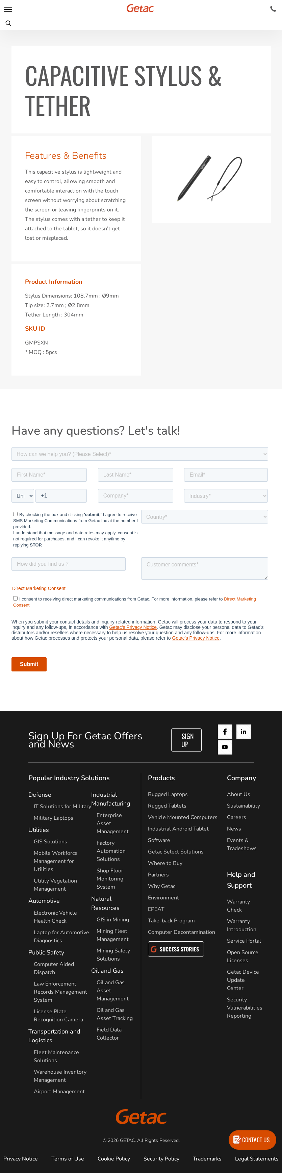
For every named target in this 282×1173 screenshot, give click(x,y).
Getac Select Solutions (176, 852)
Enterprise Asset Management (113, 823)
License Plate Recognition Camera (58, 1015)
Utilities (38, 830)
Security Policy (161, 1159)
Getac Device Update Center (243, 980)
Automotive (44, 901)
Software (159, 840)
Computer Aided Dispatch (54, 968)
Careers (236, 817)
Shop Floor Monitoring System (110, 879)
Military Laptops (53, 818)
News (234, 829)
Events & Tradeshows (242, 844)
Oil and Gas (107, 971)
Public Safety (46, 952)
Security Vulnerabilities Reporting (244, 1008)
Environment (163, 897)
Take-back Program (171, 920)
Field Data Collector (109, 1034)
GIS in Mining (113, 919)
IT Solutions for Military (62, 806)
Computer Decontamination (181, 932)
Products (161, 778)
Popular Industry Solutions (69, 778)
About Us (238, 794)
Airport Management (59, 1091)
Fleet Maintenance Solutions (56, 1056)
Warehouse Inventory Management (60, 1076)
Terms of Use (67, 1159)
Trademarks (207, 1159)
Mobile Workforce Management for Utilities (56, 861)
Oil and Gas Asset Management (113, 990)
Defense (39, 795)
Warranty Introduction (241, 925)
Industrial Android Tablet (178, 829)
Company (241, 778)
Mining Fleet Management (113, 935)
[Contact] (273, 9)
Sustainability (243, 806)
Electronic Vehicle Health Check (55, 917)
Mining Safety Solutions (113, 955)
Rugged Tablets (167, 806)
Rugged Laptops (168, 794)
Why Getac (161, 886)
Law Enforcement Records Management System (60, 992)
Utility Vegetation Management (55, 885)
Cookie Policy (114, 1159)
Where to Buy (165, 863)
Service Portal (244, 941)
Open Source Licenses (242, 956)
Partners (158, 874)
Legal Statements (257, 1159)
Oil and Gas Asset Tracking (115, 1014)
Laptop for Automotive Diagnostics (61, 936)
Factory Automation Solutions (111, 851)
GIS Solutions (50, 841)
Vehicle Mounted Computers (182, 817)
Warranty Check (238, 906)
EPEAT (156, 909)
